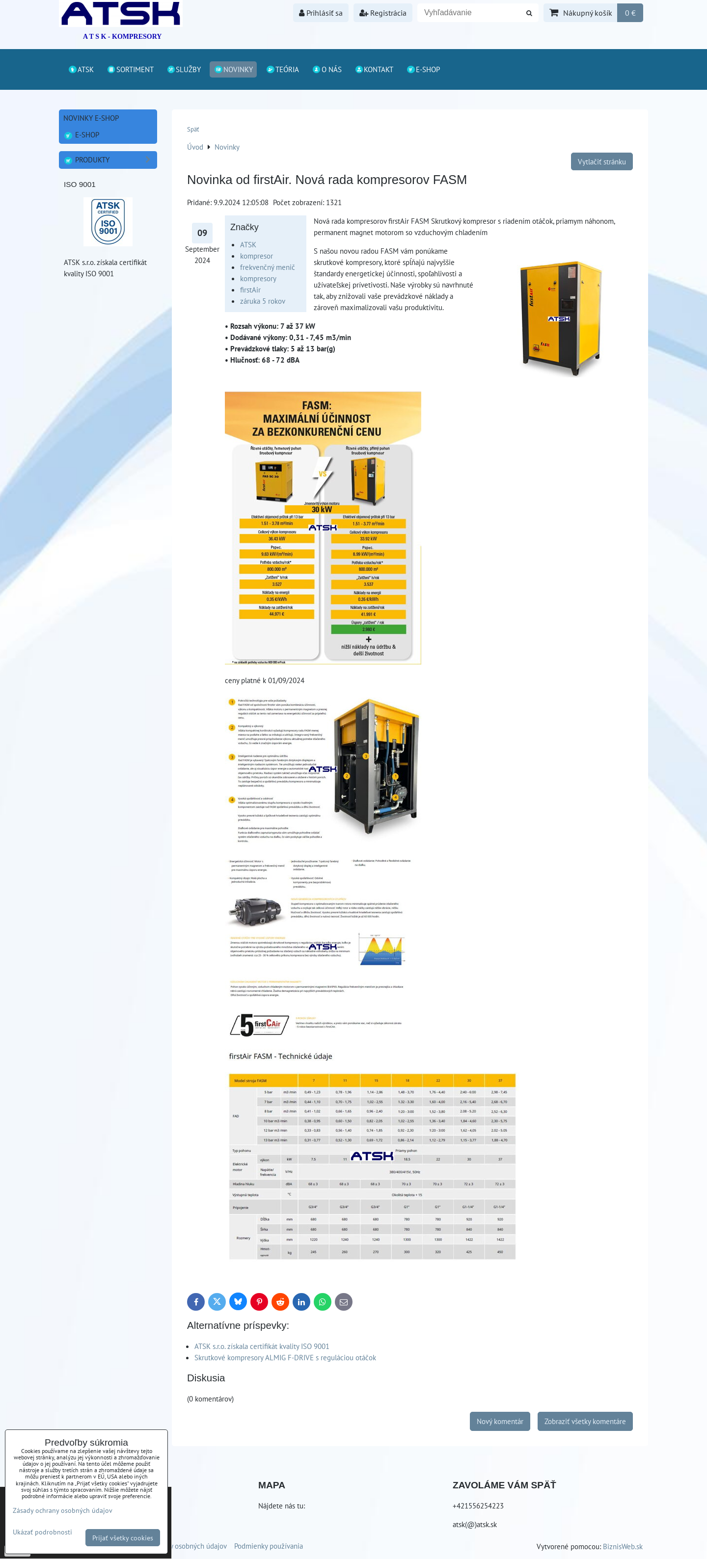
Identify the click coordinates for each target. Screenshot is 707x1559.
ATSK (81, 69)
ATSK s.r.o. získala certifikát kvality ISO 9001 (261, 1346)
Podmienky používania (268, 1546)
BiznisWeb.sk (623, 1546)
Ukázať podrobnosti (42, 1532)
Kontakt (374, 69)
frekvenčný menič (267, 267)
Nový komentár (500, 1421)
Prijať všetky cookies (122, 1537)
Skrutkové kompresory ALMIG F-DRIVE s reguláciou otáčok (285, 1357)
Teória (282, 69)
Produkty (110, 160)
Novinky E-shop (91, 118)
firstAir (250, 289)
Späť (193, 129)
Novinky (233, 69)
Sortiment (130, 69)
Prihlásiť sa (321, 13)
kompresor (256, 256)
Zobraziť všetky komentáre (585, 1421)
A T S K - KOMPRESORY (122, 36)
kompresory (258, 278)
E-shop (423, 69)
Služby (183, 69)
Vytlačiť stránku (602, 161)
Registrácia (383, 13)
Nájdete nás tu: (281, 1505)
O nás (327, 69)
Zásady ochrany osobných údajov (176, 1546)
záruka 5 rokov (262, 301)
